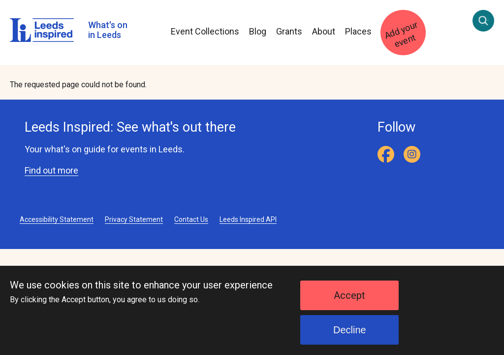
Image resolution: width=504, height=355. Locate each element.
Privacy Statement (134, 219)
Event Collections (205, 31)
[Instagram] (412, 154)
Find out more (51, 170)
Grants (289, 31)
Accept (349, 303)
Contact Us (191, 219)
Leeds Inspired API (248, 219)
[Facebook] (386, 154)
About (323, 31)
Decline (349, 337)
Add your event (401, 34)
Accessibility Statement (57, 219)
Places (358, 31)
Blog (257, 31)
